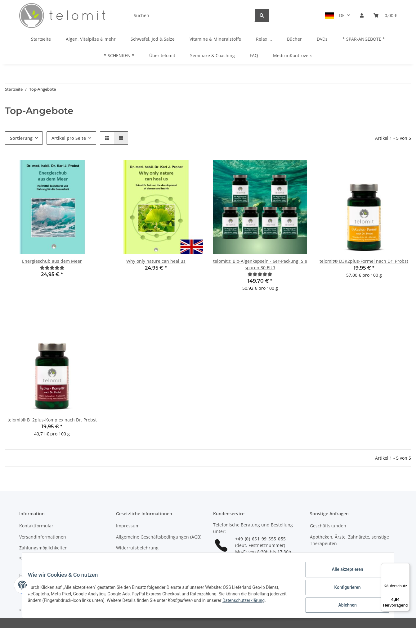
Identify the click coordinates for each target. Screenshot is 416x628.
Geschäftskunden (328, 526)
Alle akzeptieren (343, 573)
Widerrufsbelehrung (137, 548)
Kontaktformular (36, 526)
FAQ (254, 55)
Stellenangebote (36, 559)
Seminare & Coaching (212, 55)
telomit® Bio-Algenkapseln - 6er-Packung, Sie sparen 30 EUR (260, 264)
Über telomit (162, 55)
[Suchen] (192, 15)
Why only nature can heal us (156, 261)
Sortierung (21, 138)
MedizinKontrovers (292, 55)
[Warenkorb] (385, 15)
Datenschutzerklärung (265, 602)
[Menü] (406, 567)
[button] (362, 15)
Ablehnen (343, 605)
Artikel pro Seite (68, 138)
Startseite (41, 39)
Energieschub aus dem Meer (52, 261)
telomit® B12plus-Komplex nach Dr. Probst (52, 420)
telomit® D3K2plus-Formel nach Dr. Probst (364, 261)
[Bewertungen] (52, 268)
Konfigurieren (343, 589)
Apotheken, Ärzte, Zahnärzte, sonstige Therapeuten (349, 540)
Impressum (128, 526)
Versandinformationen (42, 537)
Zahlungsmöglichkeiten (43, 548)
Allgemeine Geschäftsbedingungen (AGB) (158, 537)
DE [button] (342, 15)
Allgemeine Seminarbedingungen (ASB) (157, 559)
